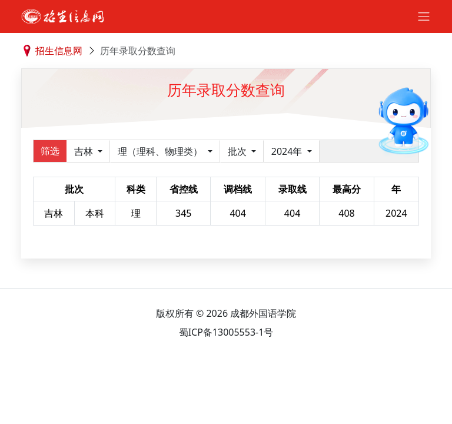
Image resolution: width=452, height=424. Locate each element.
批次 (238, 151)
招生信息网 (58, 50)
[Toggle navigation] (424, 16)
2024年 (288, 151)
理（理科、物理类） (161, 151)
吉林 (84, 151)
